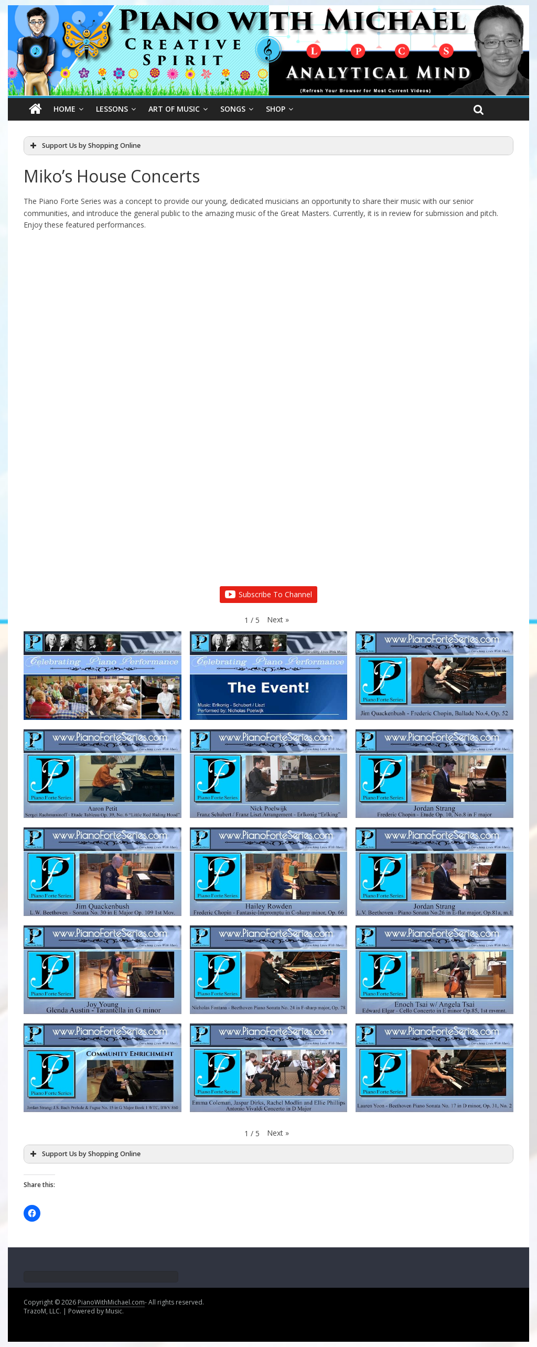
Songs (232, 109)
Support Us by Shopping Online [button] (84, 146)
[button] (278, 620)
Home (64, 109)
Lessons (112, 109)
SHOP (275, 109)
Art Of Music (174, 109)
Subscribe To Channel (268, 594)
